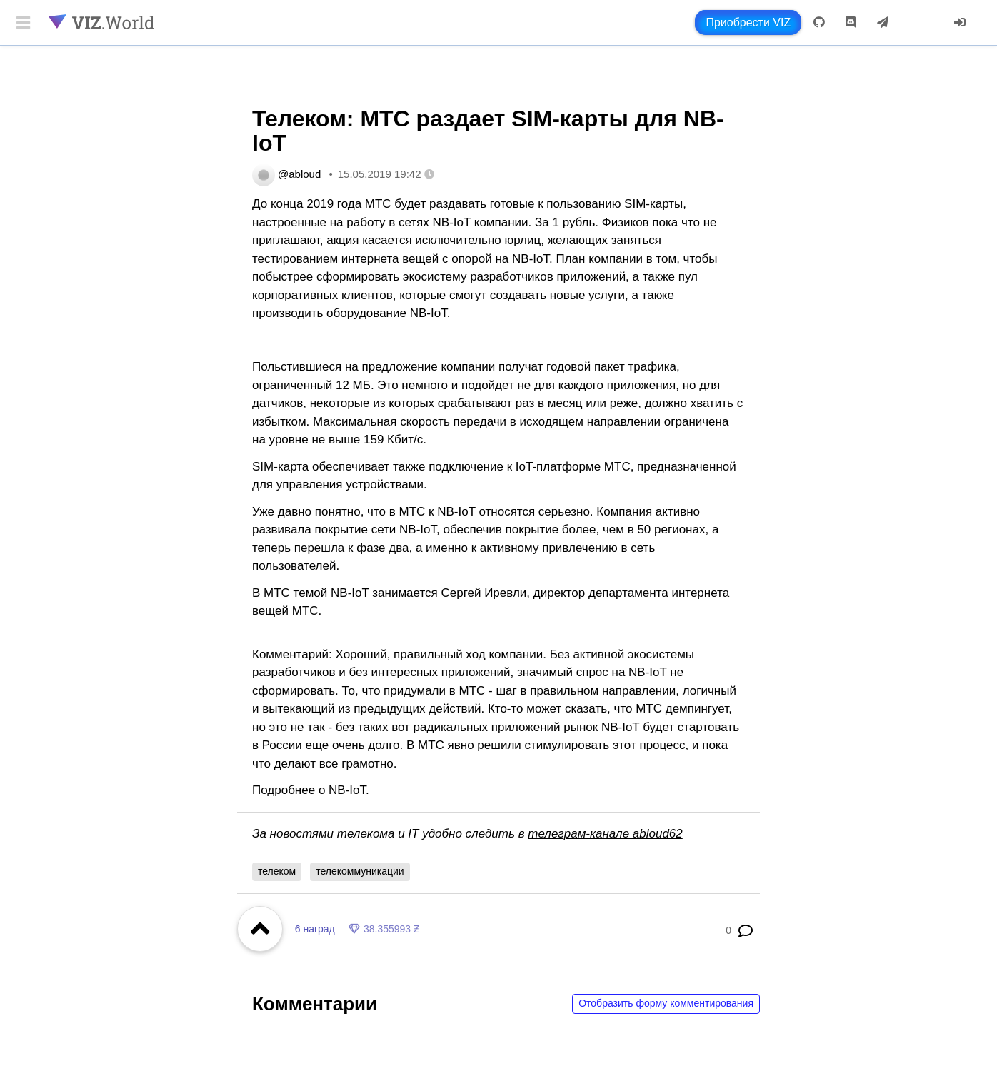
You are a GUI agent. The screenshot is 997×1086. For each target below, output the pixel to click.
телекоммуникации (360, 871)
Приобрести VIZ (748, 22)
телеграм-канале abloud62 (605, 833)
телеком (277, 871)
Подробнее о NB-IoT (309, 790)
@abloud (299, 174)
